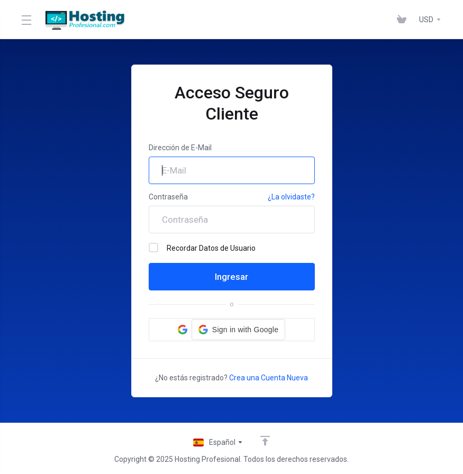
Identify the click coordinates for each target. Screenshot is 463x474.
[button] (238, 329)
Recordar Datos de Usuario (202, 247)
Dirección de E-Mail (180, 147)
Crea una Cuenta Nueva (268, 377)
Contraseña (168, 197)
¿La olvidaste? (291, 197)
